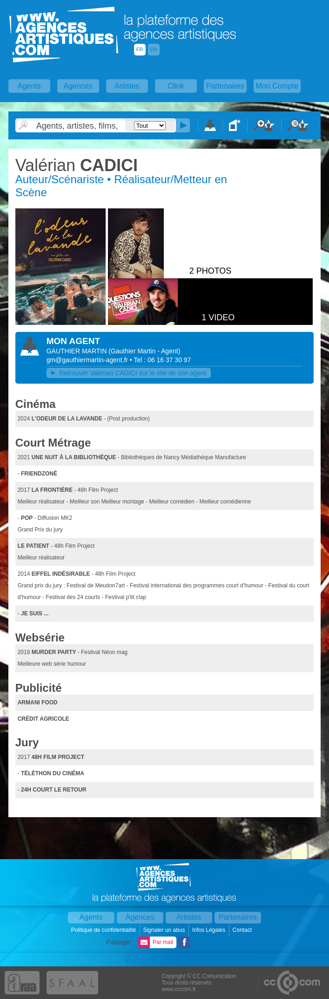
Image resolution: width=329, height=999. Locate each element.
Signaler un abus (164, 930)
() (144, 351)
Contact (243, 930)
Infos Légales (209, 930)
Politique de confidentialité (104, 930)
